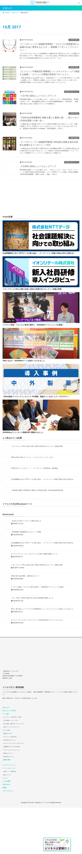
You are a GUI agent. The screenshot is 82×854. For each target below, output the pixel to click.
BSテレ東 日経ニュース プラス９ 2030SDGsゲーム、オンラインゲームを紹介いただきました (42, 655)
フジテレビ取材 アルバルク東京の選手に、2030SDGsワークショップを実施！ (37, 633)
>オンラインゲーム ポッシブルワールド (13, 789)
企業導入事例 (74, 40)
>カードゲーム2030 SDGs (10, 783)
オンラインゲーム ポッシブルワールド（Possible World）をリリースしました (37, 666)
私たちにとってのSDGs (9, 757)
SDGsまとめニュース (72, 91)
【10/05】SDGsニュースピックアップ (38, 166)
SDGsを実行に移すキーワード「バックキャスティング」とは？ (32, 503)
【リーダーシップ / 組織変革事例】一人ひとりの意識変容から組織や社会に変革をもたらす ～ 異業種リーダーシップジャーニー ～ (49, 47)
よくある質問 (6, 827)
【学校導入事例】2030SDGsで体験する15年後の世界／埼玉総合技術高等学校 (37, 536)
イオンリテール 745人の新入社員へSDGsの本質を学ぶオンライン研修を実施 (36, 492)
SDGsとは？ (6, 754)
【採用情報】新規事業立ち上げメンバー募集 (26, 578)
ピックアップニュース (9, 811)
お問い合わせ (6, 830)
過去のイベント (7, 821)
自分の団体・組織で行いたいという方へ (13, 770)
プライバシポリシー (8, 837)
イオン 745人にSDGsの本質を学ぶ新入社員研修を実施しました (32, 644)
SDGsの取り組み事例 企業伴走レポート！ (25, 622)
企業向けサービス (7, 779)
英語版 (4, 834)
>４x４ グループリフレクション (11, 796)
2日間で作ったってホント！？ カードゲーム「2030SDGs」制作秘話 (34, 514)
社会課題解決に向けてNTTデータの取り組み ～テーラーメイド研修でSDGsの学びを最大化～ (42, 525)
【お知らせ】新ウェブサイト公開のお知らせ (26, 567)
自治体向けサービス (8, 803)
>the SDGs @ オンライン (9, 786)
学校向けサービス (7, 799)
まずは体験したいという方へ (10, 766)
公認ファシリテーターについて (11, 773)
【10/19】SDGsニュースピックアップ (38, 96)
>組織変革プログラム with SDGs (11, 793)
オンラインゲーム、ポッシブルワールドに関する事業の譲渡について (34, 600)
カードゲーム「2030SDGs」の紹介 (12, 763)
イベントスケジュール (9, 814)
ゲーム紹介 (6, 760)
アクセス (5, 824)
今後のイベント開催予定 (9, 818)
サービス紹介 (6, 776)
